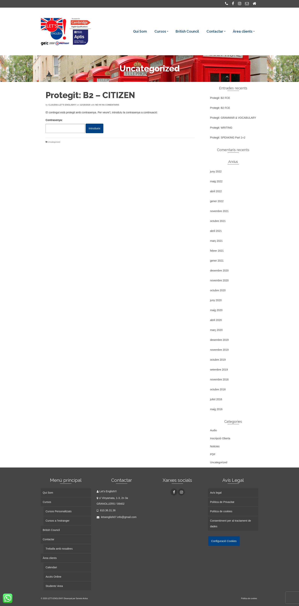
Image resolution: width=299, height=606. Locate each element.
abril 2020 (216, 320)
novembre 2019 (219, 349)
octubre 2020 (218, 290)
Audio (213, 430)
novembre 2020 (219, 280)
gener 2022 (217, 201)
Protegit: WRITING (221, 127)
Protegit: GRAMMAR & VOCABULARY (233, 117)
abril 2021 (216, 230)
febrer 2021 (217, 250)
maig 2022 (216, 181)
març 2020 (216, 329)
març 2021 (216, 240)
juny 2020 (216, 300)
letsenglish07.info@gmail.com (117, 517)
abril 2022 (216, 191)
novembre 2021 (219, 211)
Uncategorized (54, 142)
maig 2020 (216, 310)
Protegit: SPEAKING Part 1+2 (227, 137)
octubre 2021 (218, 221)
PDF (212, 454)
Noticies (215, 446)
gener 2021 (217, 260)
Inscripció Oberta (220, 438)
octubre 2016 (218, 389)
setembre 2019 (219, 369)
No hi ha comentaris (107, 105)
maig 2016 (216, 409)
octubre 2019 (218, 359)
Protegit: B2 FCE (220, 97)
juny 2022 (216, 171)
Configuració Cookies (224, 541)
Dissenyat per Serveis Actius (76, 598)
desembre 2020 (219, 270)
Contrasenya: (65, 125)
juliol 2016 (216, 399)
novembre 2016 (219, 379)
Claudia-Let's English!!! (62, 105)
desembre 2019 (219, 339)
